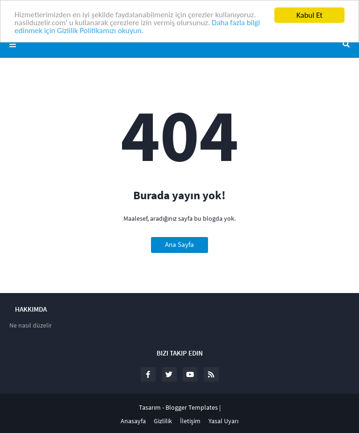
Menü (12, 44)
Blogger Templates (191, 407)
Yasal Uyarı (223, 421)
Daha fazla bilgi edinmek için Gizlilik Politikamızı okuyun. (138, 27)
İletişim (190, 421)
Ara (346, 44)
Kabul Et (309, 15)
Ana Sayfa (179, 244)
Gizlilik (163, 421)
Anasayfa (133, 421)
